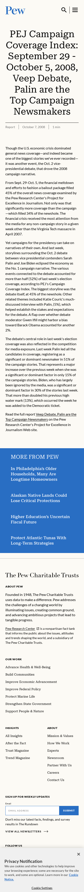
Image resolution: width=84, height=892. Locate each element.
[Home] (42, 575)
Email (8, 803)
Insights (12, 728)
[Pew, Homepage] (15, 9)
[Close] (79, 856)
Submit (69, 810)
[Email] (32, 810)
